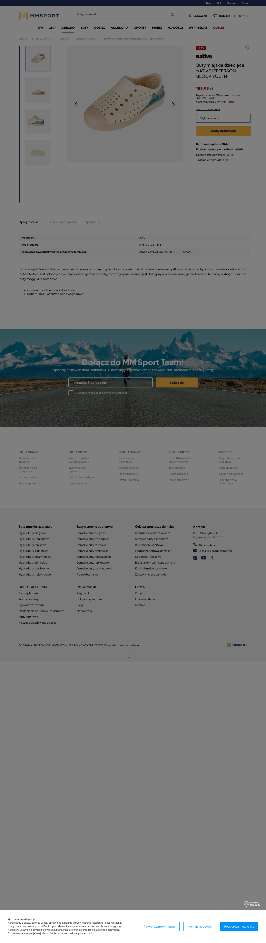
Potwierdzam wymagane (160, 926)
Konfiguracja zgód (200, 926)
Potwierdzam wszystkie (239, 926)
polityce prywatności (80, 933)
